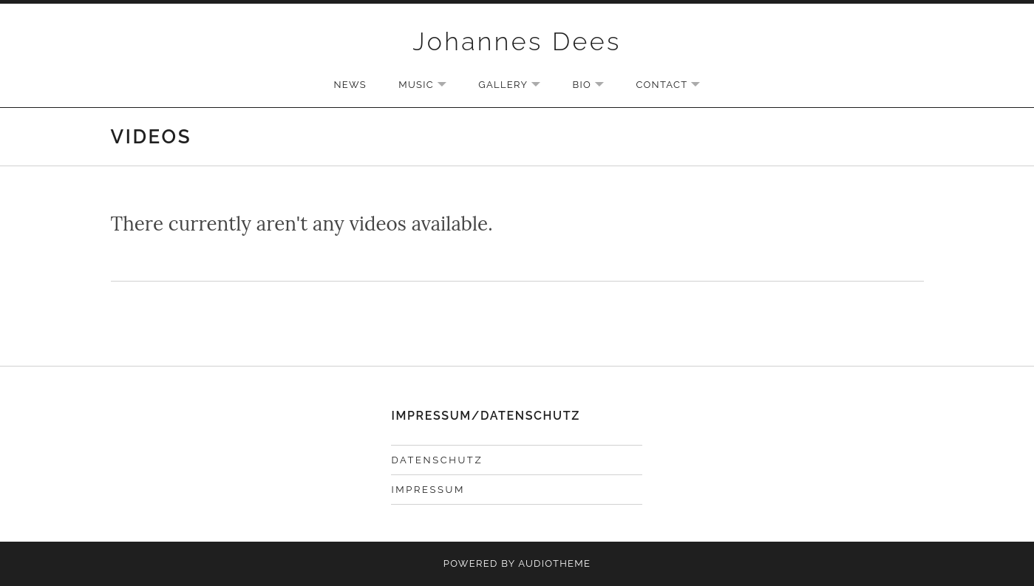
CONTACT (675, 85)
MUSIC (429, 85)
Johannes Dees (516, 41)
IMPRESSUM (427, 489)
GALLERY (516, 85)
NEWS (350, 84)
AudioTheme (554, 563)
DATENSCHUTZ (437, 460)
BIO (596, 85)
